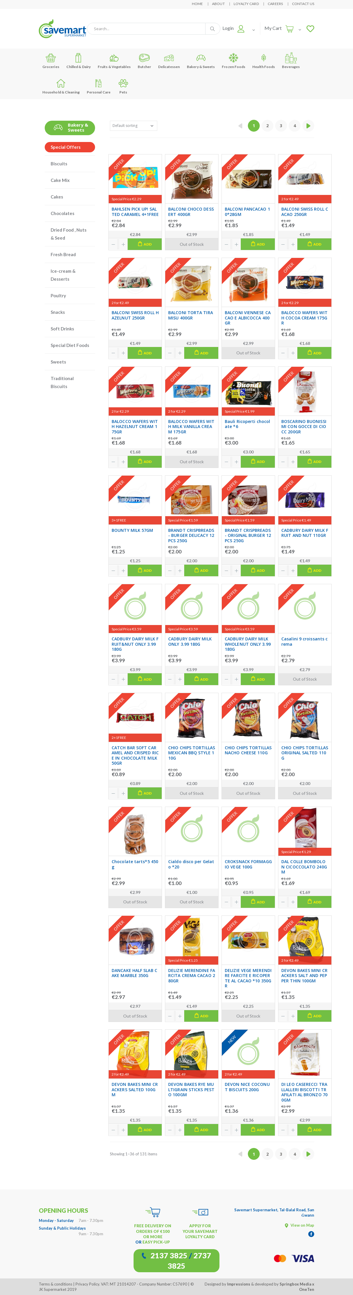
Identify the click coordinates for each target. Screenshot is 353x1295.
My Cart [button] (273, 28)
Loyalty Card (246, 3)
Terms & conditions (55, 1284)
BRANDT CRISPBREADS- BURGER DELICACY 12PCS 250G (191, 535)
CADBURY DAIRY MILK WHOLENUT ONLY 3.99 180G (248, 644)
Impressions (238, 1284)
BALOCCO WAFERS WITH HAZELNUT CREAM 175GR (135, 427)
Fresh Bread (63, 254)
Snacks (58, 312)
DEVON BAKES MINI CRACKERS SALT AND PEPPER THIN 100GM (304, 976)
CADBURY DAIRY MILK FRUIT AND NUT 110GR (304, 533)
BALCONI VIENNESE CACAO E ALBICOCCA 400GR (248, 318)
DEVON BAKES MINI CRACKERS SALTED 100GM (135, 1089)
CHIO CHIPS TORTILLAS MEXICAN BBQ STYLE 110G (191, 753)
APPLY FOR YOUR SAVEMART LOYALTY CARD (200, 1231)
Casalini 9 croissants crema (304, 641)
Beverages (291, 60)
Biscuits (59, 163)
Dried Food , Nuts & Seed (68, 233)
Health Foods (263, 60)
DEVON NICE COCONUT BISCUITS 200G (247, 1087)
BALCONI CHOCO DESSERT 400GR (191, 211)
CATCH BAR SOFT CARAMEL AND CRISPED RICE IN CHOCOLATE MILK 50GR (135, 755)
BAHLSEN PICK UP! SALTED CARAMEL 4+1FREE (135, 211)
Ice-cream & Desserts (63, 275)
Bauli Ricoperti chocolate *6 (247, 424)
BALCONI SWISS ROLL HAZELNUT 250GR (135, 315)
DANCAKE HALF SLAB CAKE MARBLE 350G (134, 973)
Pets (123, 85)
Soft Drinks (62, 328)
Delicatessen (169, 60)
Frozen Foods (233, 60)
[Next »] (308, 126)
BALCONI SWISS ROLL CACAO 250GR (304, 211)
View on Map (299, 1225)
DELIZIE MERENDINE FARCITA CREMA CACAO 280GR (191, 976)
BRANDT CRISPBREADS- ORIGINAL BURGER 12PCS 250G (248, 535)
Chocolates (62, 213)
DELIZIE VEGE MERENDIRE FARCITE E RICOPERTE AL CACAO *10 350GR (248, 978)
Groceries (50, 60)
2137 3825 (168, 1255)
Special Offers (66, 147)
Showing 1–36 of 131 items (133, 1154)
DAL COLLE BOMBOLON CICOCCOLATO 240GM (304, 867)
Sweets (58, 361)
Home (197, 3)
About (218, 3)
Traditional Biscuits (62, 382)
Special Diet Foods (70, 345)
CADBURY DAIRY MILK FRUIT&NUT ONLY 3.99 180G (135, 644)
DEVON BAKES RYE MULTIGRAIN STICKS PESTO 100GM (191, 1089)
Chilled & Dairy (78, 60)
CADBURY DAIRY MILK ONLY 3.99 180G (190, 641)
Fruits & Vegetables (114, 60)
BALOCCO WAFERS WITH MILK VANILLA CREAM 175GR (191, 427)
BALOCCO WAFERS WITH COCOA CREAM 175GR (304, 318)
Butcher (144, 60)
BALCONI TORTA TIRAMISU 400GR (190, 315)
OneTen (306, 1289)
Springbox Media (295, 1284)
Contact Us (303, 3)
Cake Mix (60, 180)
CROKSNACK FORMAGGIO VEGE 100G (248, 864)
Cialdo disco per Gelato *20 (191, 864)
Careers (275, 3)
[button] (233, 28)
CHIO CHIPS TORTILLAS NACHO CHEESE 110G (248, 750)
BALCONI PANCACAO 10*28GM (247, 211)
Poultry (58, 295)
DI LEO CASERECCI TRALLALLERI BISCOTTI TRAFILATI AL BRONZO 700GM (304, 1092)
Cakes (57, 196)
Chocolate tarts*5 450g (135, 864)
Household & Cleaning (61, 85)
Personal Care (98, 85)
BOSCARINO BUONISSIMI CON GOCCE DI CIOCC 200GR (303, 427)
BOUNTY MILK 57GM (132, 530)
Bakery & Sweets (201, 60)
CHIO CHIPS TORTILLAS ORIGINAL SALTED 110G (304, 753)
